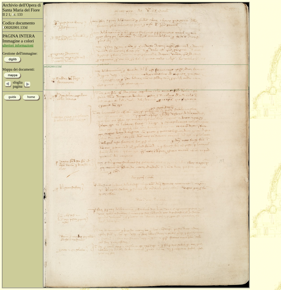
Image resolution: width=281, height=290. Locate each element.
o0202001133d (53, 66)
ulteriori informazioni (17, 45)
